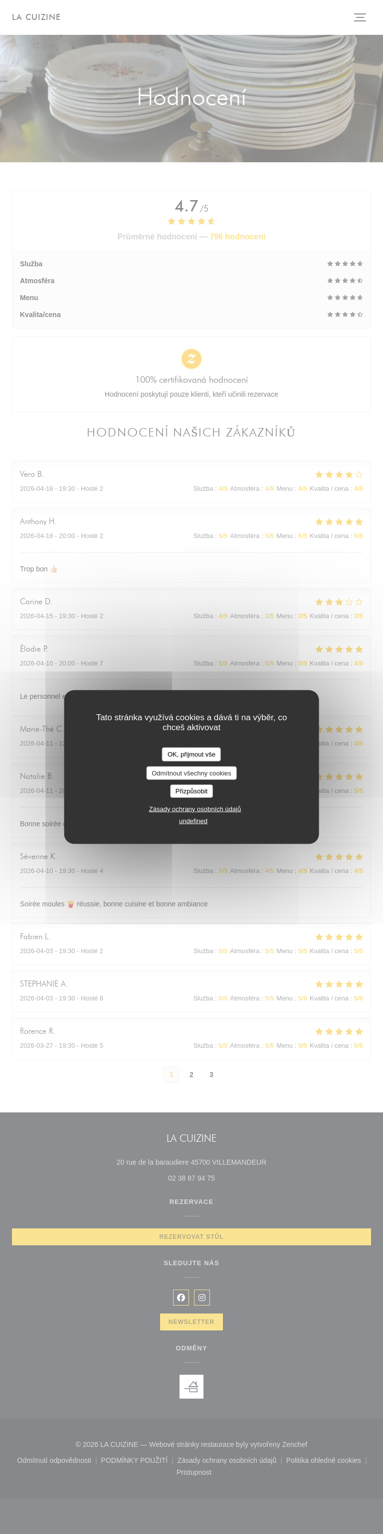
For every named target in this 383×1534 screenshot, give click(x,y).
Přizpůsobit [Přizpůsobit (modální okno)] (191, 791)
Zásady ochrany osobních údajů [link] (195, 808)
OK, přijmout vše (191, 754)
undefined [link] (193, 820)
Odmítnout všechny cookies (191, 772)
